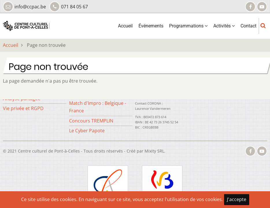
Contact (248, 26)
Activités (224, 26)
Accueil (125, 26)
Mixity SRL (154, 151)
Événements (150, 26)
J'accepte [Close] (236, 199)
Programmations (188, 26)
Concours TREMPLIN (91, 121)
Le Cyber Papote (87, 130)
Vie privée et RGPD (23, 108)
